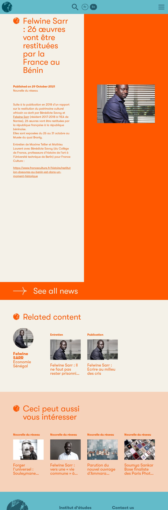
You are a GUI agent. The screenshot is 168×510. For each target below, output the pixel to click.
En (93, 6)
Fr (85, 6)
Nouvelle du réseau (25, 90)
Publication (95, 334)
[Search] (75, 7)
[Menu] (161, 7)
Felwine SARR (20, 355)
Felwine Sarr (21, 117)
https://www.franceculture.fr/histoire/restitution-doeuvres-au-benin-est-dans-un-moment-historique (42, 172)
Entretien (56, 334)
